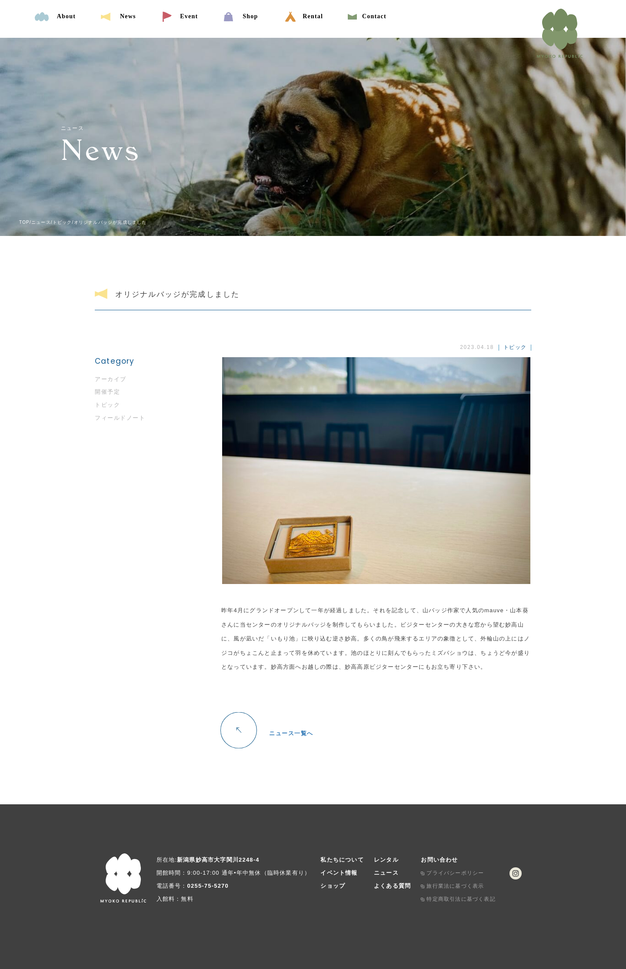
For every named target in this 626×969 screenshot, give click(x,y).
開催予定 (107, 391)
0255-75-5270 (208, 886)
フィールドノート (120, 418)
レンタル (386, 859)
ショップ (332, 886)
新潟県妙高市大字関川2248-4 (218, 859)
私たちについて (341, 859)
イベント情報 (338, 872)
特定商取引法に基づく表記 (460, 899)
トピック (107, 405)
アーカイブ (111, 379)
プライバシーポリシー (455, 873)
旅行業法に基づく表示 (455, 886)
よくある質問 (392, 886)
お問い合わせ (439, 859)
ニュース (386, 872)
